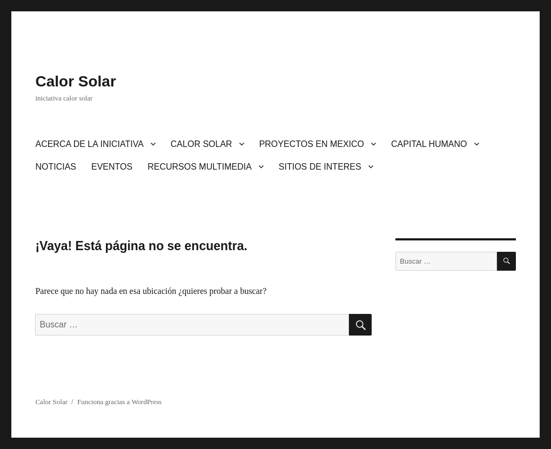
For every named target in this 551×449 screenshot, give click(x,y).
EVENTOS (111, 166)
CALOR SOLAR (201, 144)
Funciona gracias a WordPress (119, 402)
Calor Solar (75, 81)
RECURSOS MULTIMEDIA (199, 166)
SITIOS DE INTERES (320, 166)
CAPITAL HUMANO (429, 144)
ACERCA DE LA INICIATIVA (89, 144)
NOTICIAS (55, 166)
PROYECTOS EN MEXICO (311, 144)
